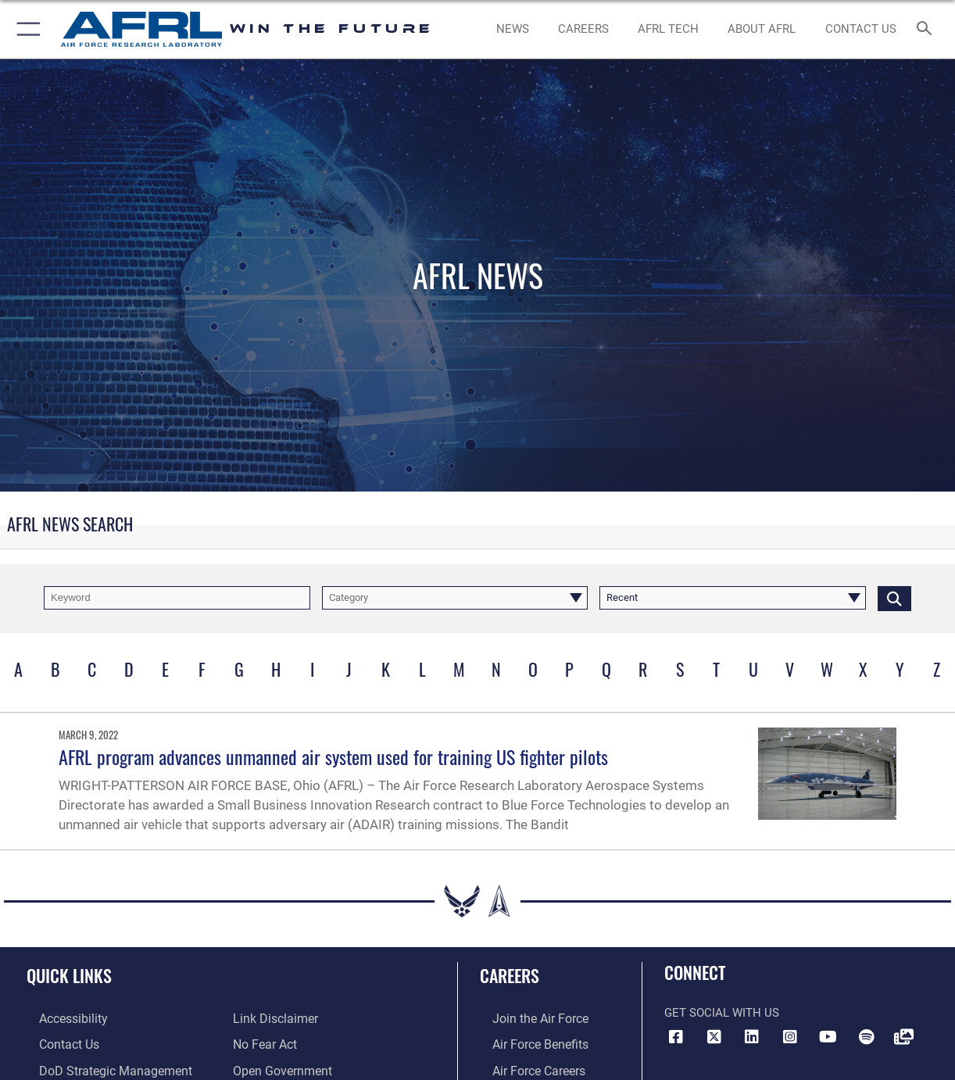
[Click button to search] (894, 598)
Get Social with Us (721, 1013)
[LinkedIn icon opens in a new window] (752, 1037)
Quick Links (69, 975)
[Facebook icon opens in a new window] (676, 1037)
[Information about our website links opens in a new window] (273, 1018)
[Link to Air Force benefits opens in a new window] (526, 1043)
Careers (509, 975)
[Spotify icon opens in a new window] (866, 1037)
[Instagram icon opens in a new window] (790, 1037)
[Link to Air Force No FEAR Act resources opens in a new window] (264, 1043)
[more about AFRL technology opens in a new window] (668, 28)
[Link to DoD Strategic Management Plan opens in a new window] (111, 1067)
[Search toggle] (927, 29)
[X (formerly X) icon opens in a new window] (714, 1037)
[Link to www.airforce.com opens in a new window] (526, 1018)
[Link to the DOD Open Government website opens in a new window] (279, 1067)
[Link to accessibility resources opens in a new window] (60, 1018)
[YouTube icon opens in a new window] (828, 1037)
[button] (25, 29)
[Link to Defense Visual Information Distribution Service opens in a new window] (904, 1037)
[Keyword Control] (177, 598)
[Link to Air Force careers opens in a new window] (525, 1067)
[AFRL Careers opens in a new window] (583, 28)
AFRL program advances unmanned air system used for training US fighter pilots (333, 756)
